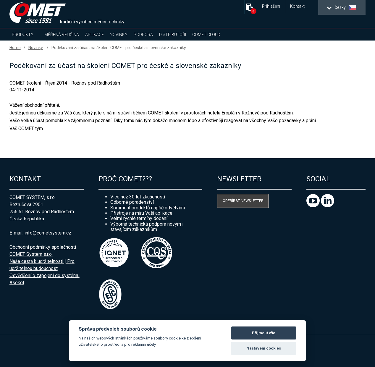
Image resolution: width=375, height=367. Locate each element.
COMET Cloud (206, 34)
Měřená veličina (61, 34)
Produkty (22, 34)
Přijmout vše (263, 333)
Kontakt (297, 6)
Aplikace (94, 34)
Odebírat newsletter (243, 200)
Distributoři (172, 34)
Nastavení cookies (263, 348)
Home (15, 47)
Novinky (118, 34)
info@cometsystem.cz (48, 233)
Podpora (143, 34)
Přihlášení (271, 6)
